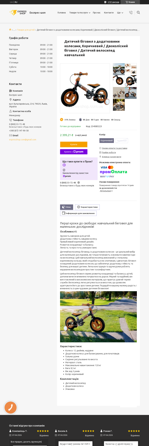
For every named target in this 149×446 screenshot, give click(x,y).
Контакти (109, 12)
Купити (73, 144)
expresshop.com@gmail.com (22, 139)
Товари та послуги (78, 12)
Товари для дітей (26, 30)
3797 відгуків (113, 2)
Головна (62, 12)
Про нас (96, 12)
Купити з (73, 151)
